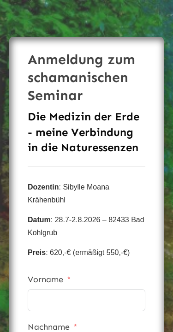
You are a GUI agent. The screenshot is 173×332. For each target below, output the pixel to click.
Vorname (45, 279)
